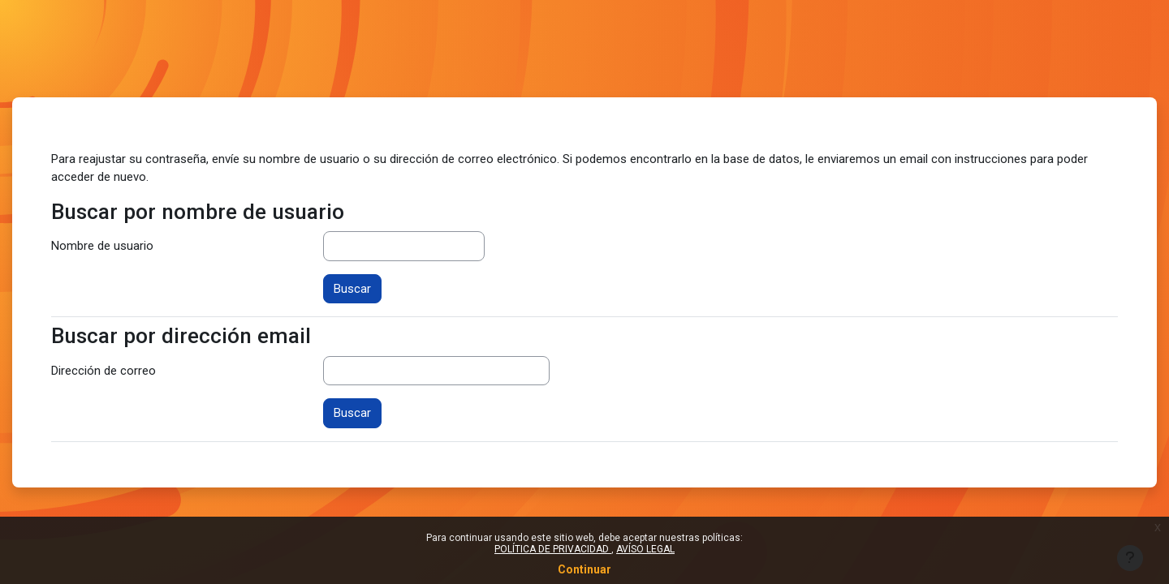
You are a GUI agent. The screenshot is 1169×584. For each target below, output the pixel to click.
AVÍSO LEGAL (645, 549)
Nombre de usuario (102, 245)
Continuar (584, 569)
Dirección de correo (103, 370)
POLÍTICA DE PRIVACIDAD (552, 549)
